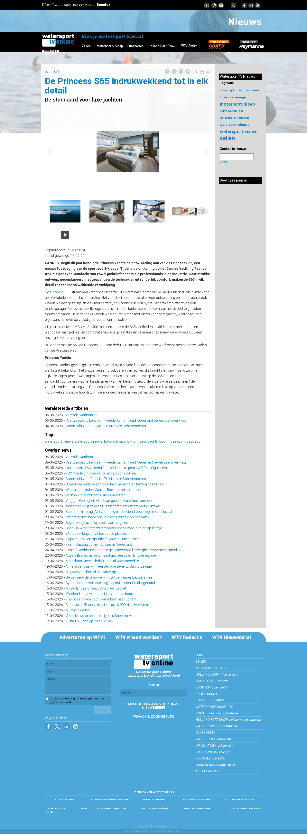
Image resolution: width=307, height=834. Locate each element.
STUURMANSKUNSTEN (239, 799)
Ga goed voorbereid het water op (91, 572)
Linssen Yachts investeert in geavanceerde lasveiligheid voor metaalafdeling (123, 550)
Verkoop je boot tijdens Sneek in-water (95, 495)
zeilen (227, 138)
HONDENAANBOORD (197, 808)
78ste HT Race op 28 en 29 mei (90, 621)
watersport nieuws (59, 441)
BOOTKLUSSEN (206, 694)
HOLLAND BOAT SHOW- (228, 719)
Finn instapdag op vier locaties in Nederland (99, 544)
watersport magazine (235, 118)
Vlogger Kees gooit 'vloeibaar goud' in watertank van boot (109, 500)
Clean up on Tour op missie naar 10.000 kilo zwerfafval (107, 605)
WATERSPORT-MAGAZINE (214, 739)
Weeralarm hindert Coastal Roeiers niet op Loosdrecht (109, 489)
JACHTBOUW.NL (56, 808)
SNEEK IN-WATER (153, 799)
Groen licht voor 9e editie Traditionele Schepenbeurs (106, 426)
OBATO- (216, 713)
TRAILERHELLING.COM (111, 808)
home (224, 97)
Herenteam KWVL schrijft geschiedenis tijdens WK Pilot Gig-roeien (116, 468)
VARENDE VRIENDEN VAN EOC (110, 799)
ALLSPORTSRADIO (66, 799)
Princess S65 (60, 292)
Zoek (223, 162)
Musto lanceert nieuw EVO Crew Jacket (96, 588)
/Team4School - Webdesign (170, 831)
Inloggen (129, 831)
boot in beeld (169, 441)
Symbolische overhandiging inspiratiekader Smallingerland (110, 583)
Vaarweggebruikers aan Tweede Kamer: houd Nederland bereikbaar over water (127, 420)
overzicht (52, 71)
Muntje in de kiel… (79, 610)
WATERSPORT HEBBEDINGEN (216, 726)
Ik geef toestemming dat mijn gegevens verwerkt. (77, 700)
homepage (237, 97)
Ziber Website (139, 831)
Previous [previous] (50, 151)
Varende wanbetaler (81, 415)
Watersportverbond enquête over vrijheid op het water (107, 517)
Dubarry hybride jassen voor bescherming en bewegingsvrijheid (115, 484)
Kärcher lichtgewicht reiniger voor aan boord (100, 594)
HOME (200, 655)
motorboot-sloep (237, 104)
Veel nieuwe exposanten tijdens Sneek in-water (102, 615)
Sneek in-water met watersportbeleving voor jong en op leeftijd (114, 528)
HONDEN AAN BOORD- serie (215, 765)
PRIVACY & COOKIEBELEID (153, 716)
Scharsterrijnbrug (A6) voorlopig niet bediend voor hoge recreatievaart (119, 511)
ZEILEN (201, 661)
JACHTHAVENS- (212, 752)
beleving (226, 90)
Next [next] (206, 151)
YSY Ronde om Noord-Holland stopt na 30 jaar (101, 473)
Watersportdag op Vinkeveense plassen (96, 533)
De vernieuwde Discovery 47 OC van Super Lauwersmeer (110, 577)
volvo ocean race (232, 111)
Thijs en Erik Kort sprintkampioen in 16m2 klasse (103, 539)
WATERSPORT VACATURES (214, 707)
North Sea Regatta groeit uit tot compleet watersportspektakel (113, 506)
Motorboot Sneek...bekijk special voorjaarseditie (102, 561)
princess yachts (145, 441)
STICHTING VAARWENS (246, 808)
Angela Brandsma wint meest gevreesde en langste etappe (111, 555)
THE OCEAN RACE (208, 771)
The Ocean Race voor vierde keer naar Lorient (101, 599)
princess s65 (190, 441)
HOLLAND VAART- (217, 674)
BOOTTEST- (212, 687)
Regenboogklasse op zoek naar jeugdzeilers (100, 522)
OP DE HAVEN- (215, 745)
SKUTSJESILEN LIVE (210, 758)
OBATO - (154, 808)
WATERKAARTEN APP (197, 799)
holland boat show (118, 441)
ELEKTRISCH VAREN (210, 700)
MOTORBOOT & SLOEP (211, 668)
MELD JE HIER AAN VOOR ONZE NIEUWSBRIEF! (153, 706)
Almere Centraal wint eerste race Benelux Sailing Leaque (109, 566)
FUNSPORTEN (205, 732)
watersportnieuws (89, 441)
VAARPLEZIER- (212, 681)
